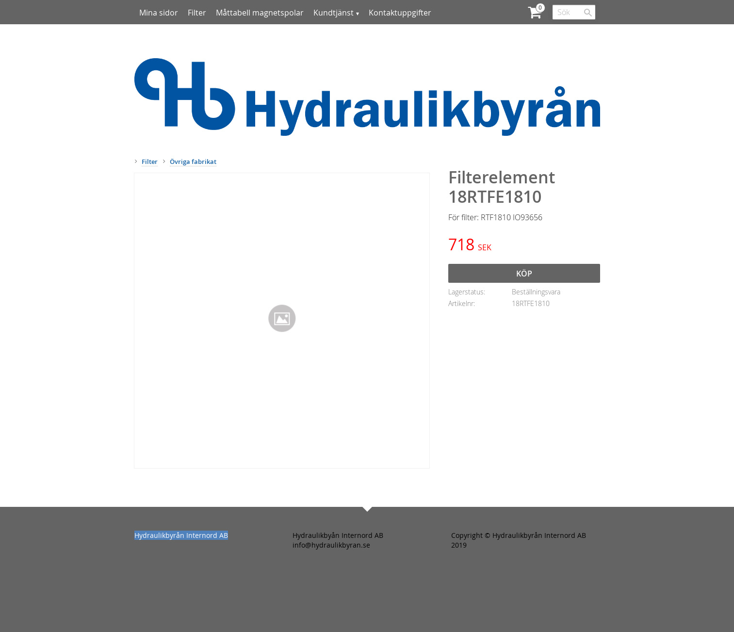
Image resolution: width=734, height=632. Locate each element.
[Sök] (588, 12)
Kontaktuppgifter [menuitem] (400, 12)
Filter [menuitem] (197, 12)
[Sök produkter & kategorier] (574, 12)
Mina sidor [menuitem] (158, 12)
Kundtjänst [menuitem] (333, 12)
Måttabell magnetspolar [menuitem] (260, 12)
